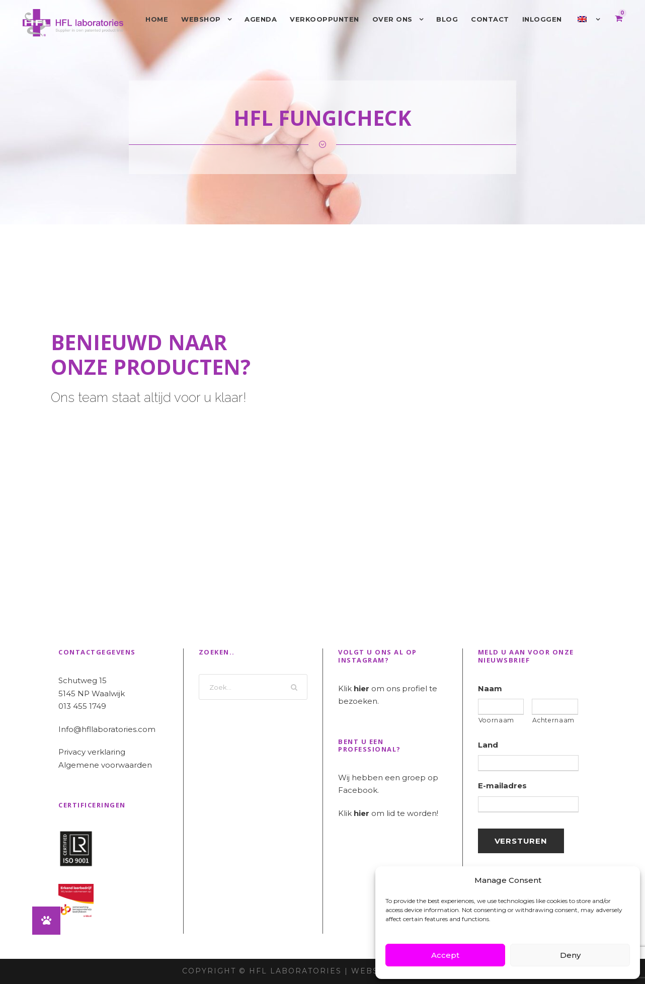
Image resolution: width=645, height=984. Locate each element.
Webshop (201, 19)
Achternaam (553, 720)
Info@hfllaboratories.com (106, 729)
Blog (447, 19)
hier (361, 688)
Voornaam (496, 720)
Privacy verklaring (91, 752)
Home (156, 19)
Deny (570, 955)
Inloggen (542, 19)
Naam (490, 688)
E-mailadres (502, 785)
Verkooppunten (324, 19)
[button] (46, 921)
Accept (445, 955)
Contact (490, 19)
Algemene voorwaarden (105, 765)
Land (488, 745)
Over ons (392, 19)
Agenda (261, 19)
